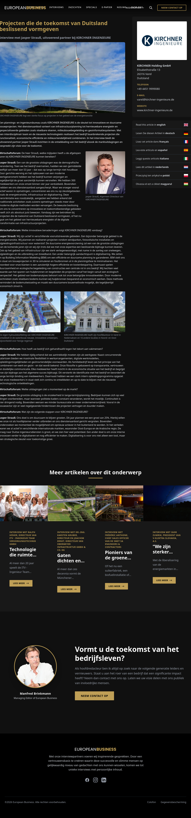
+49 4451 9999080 (148, 89)
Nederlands (135, 7)
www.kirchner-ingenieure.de (154, 110)
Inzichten (74, 7)
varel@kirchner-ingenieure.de (155, 99)
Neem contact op (171, 7)
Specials (91, 7)
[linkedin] (103, 780)
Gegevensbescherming (173, 802)
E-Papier (107, 7)
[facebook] (87, 780)
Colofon (151, 802)
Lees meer (21, 583)
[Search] (151, 8)
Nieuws (121, 7)
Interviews (56, 7)
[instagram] (95, 780)
